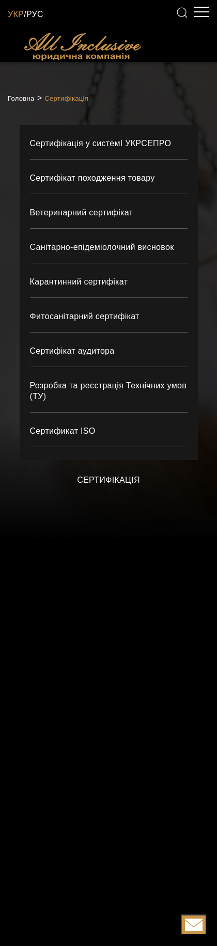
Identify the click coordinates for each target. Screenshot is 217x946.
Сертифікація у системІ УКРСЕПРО (101, 143)
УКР (16, 14)
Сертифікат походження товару (92, 178)
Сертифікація (66, 98)
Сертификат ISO (63, 431)
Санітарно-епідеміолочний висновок (102, 247)
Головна (21, 98)
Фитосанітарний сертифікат (85, 316)
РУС (34, 14)
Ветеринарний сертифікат (81, 212)
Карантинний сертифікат (79, 281)
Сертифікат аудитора (72, 350)
